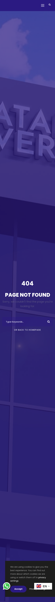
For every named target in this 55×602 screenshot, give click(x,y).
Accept (18, 588)
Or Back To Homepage (27, 329)
